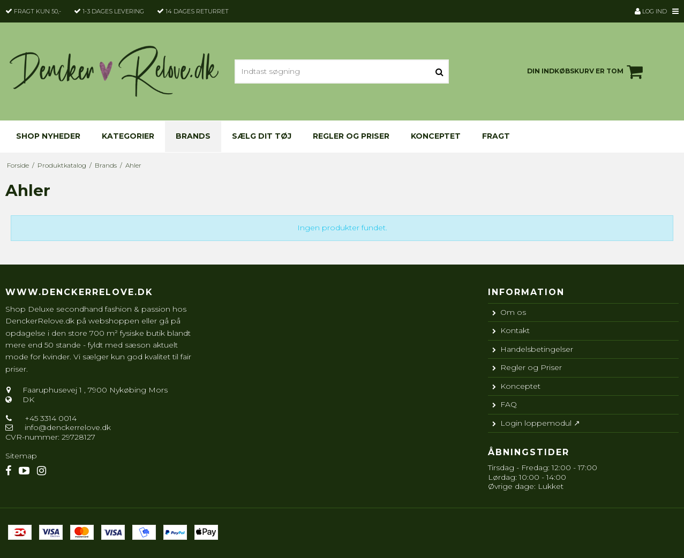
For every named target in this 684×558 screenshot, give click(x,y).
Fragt (496, 136)
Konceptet (436, 136)
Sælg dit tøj (261, 136)
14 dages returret (197, 11)
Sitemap (21, 456)
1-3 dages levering (113, 11)
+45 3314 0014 (49, 418)
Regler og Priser (351, 136)
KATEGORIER (128, 136)
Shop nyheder (48, 136)
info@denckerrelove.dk (68, 427)
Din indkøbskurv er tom (586, 71)
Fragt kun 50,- (37, 11)
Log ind (651, 11)
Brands (193, 136)
